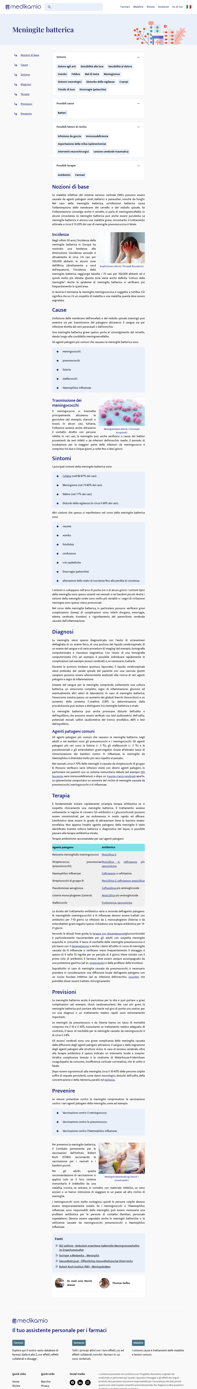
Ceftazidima (109, 888)
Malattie (138, 7)
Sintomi (25, 75)
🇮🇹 (188, 7)
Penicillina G (109, 854)
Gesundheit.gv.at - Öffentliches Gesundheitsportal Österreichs (96, 1261)
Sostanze (163, 7)
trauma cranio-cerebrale (121, 776)
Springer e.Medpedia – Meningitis (79, 1255)
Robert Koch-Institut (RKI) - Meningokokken (85, 1266)
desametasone (80, 946)
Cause (24, 65)
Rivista (151, 7)
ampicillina (138, 881)
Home (15, 1382)
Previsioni (26, 104)
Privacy (45, 1386)
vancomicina (109, 866)
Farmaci (125, 7)
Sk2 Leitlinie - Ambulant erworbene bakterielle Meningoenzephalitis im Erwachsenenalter (99, 1248)
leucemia (57, 776)
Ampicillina (108, 895)
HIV (142, 772)
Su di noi (177, 7)
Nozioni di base (30, 55)
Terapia (25, 94)
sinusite (133, 977)
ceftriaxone (130, 862)
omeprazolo (97, 963)
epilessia (109, 1080)
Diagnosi (26, 85)
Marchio (46, 1382)
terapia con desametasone (108, 933)
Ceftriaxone (109, 873)
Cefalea (67, 476)
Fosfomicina (109, 903)
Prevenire (26, 114)
